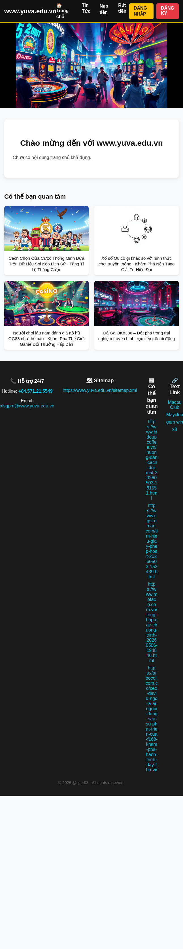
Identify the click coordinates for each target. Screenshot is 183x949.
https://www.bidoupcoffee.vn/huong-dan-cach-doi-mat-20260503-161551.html (152, 460)
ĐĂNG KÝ (167, 11)
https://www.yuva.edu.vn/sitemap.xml (100, 390)
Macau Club (175, 405)
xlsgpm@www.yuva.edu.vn (27, 405)
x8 (174, 429)
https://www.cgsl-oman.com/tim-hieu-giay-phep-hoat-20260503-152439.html (152, 541)
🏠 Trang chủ (62, 11)
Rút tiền (122, 8)
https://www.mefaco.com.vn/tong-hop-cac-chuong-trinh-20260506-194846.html (152, 622)
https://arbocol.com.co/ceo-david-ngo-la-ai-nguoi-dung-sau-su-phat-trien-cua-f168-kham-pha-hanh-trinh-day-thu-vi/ (152, 718)
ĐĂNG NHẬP (140, 11)
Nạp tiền (103, 9)
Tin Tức (86, 8)
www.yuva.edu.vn (30, 11)
